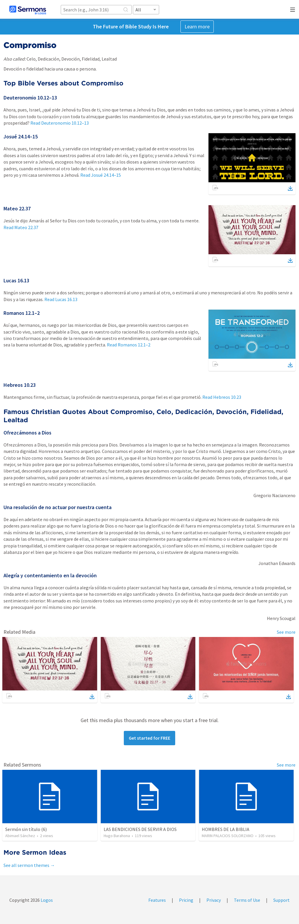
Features (157, 900)
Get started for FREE (149, 738)
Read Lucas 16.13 (60, 299)
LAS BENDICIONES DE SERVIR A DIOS (140, 829)
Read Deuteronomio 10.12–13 (59, 123)
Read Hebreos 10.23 (221, 397)
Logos (46, 900)
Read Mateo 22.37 (21, 227)
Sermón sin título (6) (26, 829)
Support (281, 900)
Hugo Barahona (117, 835)
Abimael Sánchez (20, 835)
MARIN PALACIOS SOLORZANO (227, 835)
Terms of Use (247, 900)
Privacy (213, 900)
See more (286, 632)
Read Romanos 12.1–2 (128, 345)
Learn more (197, 26)
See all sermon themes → (29, 865)
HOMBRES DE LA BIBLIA (225, 829)
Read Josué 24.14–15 (100, 175)
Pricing (186, 900)
